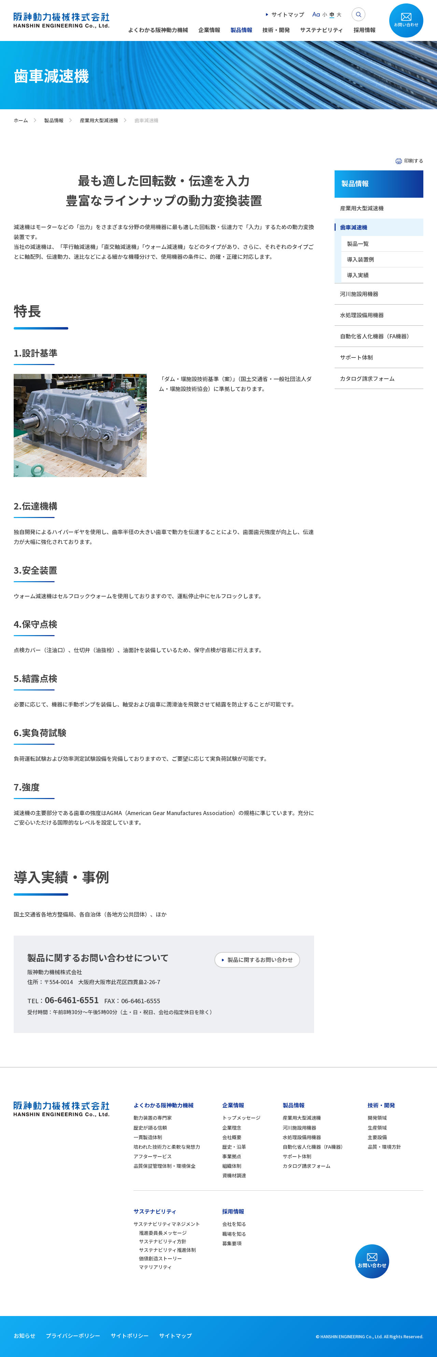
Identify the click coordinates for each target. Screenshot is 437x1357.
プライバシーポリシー (73, 1335)
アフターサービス (152, 1156)
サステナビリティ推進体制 (167, 1249)
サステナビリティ (321, 30)
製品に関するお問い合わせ (260, 959)
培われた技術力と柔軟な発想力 (166, 1146)
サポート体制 (356, 357)
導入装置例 (360, 259)
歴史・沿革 (234, 1146)
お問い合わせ (406, 24)
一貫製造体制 (147, 1137)
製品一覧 (358, 243)
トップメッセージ (241, 1117)
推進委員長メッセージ (163, 1232)
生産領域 (377, 1127)
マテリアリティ (155, 1266)
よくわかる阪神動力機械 (158, 30)
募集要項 (231, 1243)
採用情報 (365, 30)
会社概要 (231, 1137)
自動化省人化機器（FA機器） (376, 336)
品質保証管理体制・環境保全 (164, 1165)
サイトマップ (287, 14)
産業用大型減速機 (99, 120)
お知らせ (25, 1335)
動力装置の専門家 (152, 1117)
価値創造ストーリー (160, 1258)
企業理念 (231, 1127)
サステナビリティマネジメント (166, 1223)
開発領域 (377, 1117)
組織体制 (231, 1165)
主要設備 (377, 1137)
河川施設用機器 (359, 294)
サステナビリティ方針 (162, 1241)
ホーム (21, 120)
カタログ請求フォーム (367, 378)
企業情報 (209, 30)
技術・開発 (276, 30)
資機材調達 (234, 1175)
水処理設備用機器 (362, 315)
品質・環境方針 (384, 1146)
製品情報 (241, 30)
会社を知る (234, 1223)
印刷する (413, 160)
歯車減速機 (353, 227)
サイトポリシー (130, 1335)
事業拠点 (231, 1156)
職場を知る (234, 1233)
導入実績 (358, 275)
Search (358, 14)
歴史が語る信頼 (150, 1127)
